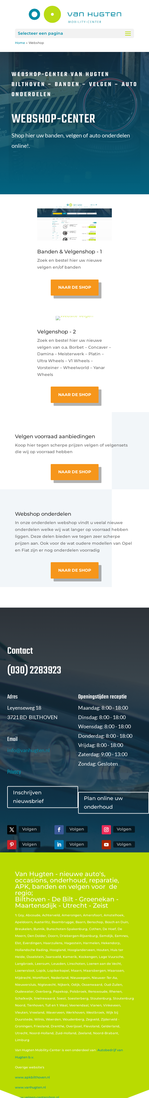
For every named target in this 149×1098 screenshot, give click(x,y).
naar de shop (74, 471)
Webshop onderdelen (43, 514)
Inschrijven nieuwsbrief (28, 816)
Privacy (14, 791)
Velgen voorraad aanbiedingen (55, 436)
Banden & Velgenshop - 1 (69, 252)
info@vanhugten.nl (28, 769)
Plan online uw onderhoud (103, 822)
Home (20, 43)
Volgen (29, 848)
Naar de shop (74, 287)
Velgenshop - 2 (56, 332)
